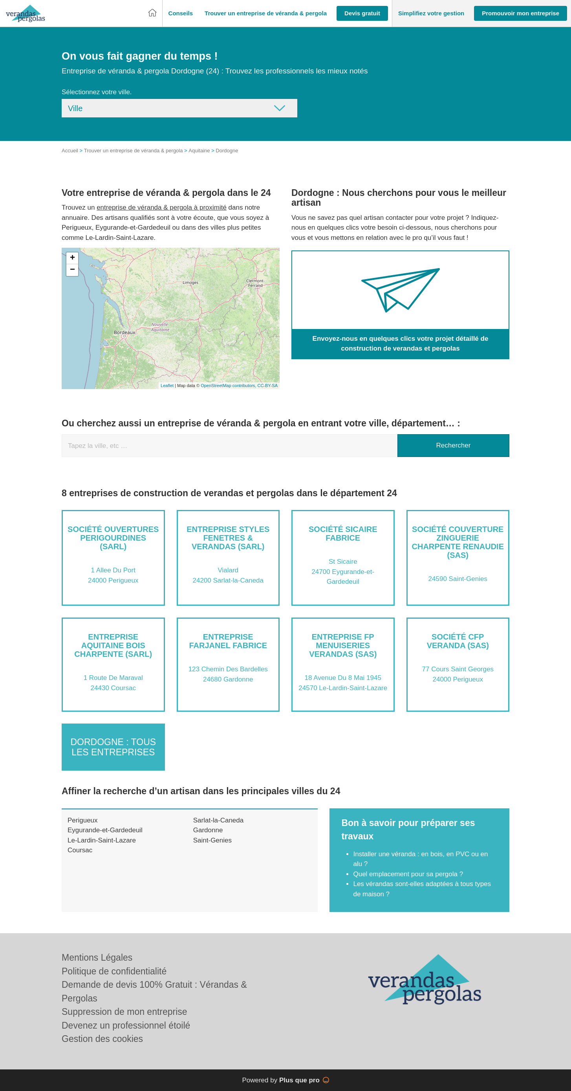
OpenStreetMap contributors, (229, 385)
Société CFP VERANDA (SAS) (458, 641)
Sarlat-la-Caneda (218, 820)
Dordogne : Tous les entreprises (113, 747)
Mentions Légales (97, 957)
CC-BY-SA (267, 385)
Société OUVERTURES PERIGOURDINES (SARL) (113, 538)
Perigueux (83, 820)
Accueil (70, 151)
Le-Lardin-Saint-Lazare (102, 840)
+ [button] (72, 258)
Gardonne (208, 830)
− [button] (72, 270)
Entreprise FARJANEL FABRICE (228, 641)
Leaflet (167, 385)
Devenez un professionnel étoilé (126, 1025)
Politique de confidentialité (114, 971)
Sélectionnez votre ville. (97, 92)
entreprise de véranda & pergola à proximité (162, 207)
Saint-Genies (212, 840)
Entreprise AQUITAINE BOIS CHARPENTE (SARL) (113, 645)
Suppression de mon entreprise (124, 1012)
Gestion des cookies (102, 1039)
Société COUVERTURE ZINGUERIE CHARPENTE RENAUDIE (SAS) (458, 542)
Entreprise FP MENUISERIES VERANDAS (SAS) (343, 645)
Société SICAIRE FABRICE (343, 533)
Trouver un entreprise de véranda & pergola (133, 151)
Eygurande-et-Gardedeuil (105, 830)
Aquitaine (199, 151)
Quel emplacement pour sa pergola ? (408, 874)
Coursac (80, 850)
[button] (181, 13)
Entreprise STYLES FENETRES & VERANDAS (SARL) (228, 538)
